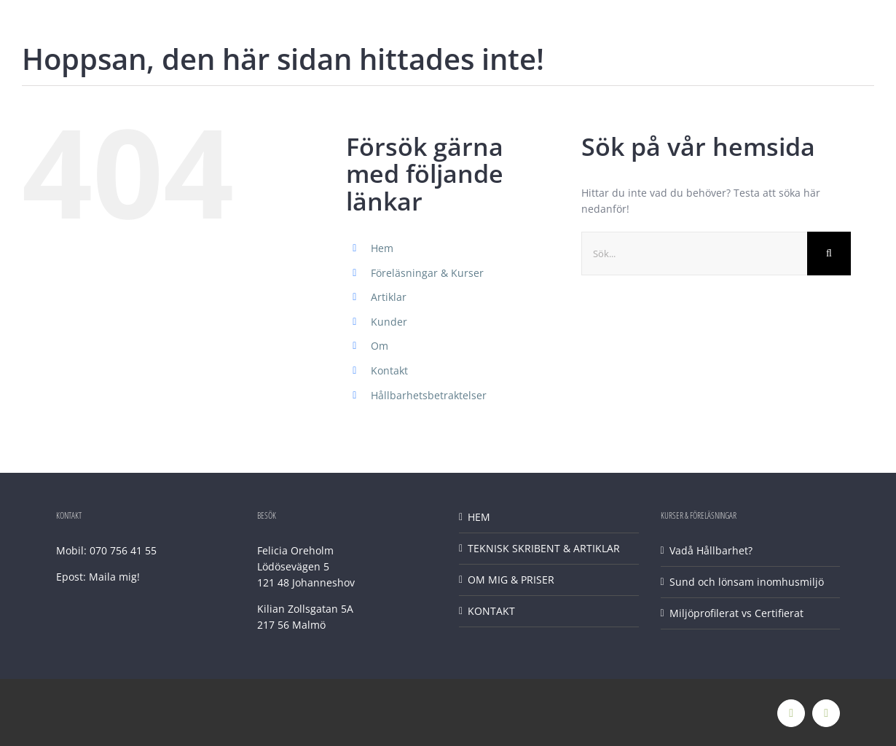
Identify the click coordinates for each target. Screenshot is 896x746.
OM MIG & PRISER (511, 579)
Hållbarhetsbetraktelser (429, 395)
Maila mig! (114, 577)
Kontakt (389, 370)
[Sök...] (694, 253)
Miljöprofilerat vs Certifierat (736, 613)
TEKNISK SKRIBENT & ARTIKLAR (544, 548)
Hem (382, 248)
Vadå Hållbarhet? (710, 550)
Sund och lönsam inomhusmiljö (746, 582)
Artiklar (388, 297)
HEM (479, 517)
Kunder (389, 322)
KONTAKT (491, 611)
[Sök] (829, 253)
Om (379, 346)
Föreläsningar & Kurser (427, 273)
